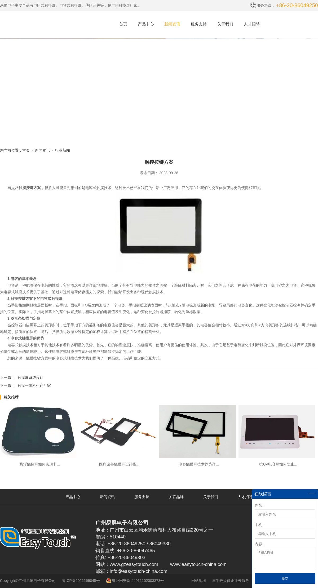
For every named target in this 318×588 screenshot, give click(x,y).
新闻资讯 (172, 24)
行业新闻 (62, 150)
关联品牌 (176, 497)
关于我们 (225, 24)
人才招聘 (252, 24)
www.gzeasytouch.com (134, 564)
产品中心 (146, 24)
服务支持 (199, 24)
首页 (123, 24)
